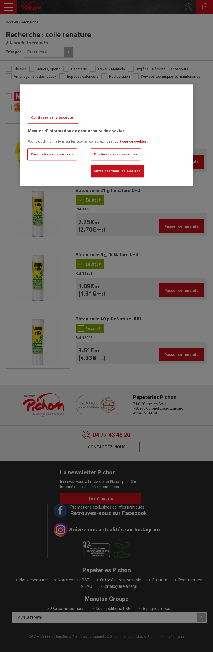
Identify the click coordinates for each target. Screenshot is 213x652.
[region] (106, 135)
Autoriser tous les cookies (117, 171)
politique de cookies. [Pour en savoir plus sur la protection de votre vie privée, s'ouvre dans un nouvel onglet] (131, 141)
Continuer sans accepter (53, 118)
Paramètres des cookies (52, 154)
